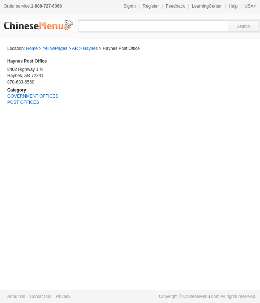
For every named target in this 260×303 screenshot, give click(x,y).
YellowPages (55, 48)
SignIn (129, 6)
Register (151, 6)
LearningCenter (207, 6)
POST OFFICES (23, 102)
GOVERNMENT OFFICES (32, 96)
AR (75, 48)
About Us (16, 296)
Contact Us (40, 296)
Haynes (90, 48)
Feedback (175, 6)
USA (250, 6)
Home (32, 48)
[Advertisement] (198, 165)
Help (233, 6)
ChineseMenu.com (201, 296)
